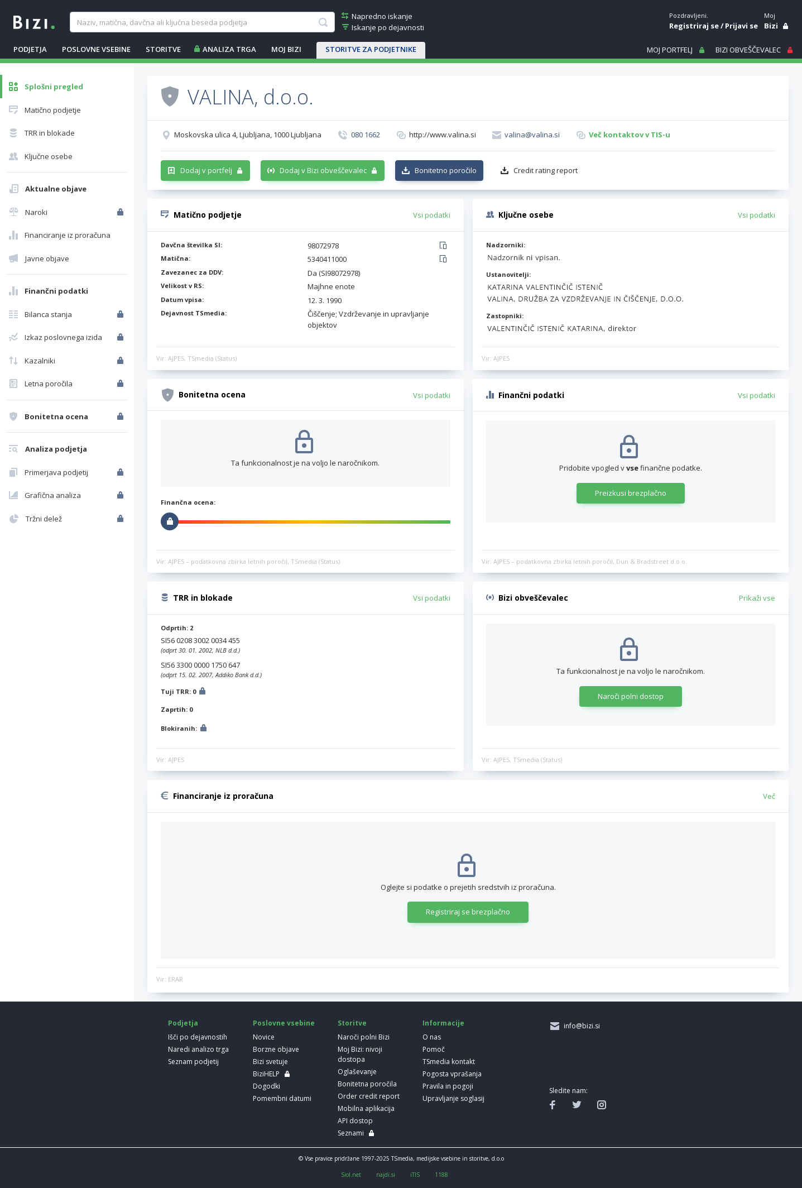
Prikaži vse (757, 598)
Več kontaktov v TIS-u (629, 135)
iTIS (415, 1175)
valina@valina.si (532, 135)
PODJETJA (30, 49)
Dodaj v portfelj (206, 170)
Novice (264, 1037)
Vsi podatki (431, 215)
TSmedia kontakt (448, 1061)
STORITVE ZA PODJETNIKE (370, 49)
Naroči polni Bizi (364, 1037)
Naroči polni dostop (631, 696)
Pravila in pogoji (447, 1086)
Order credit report (369, 1096)
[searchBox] (202, 22)
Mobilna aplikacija (366, 1108)
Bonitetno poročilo (446, 170)
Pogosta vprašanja (452, 1074)
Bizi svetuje (270, 1061)
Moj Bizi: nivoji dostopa (360, 1054)
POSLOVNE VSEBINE (96, 49)
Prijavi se (741, 26)
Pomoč (433, 1049)
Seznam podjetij (193, 1061)
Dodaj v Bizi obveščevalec (323, 170)
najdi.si (385, 1175)
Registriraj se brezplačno (468, 912)
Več (769, 796)
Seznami (351, 1133)
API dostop (355, 1120)
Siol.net (351, 1175)
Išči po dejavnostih (197, 1037)
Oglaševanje (357, 1071)
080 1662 (365, 135)
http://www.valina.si (442, 135)
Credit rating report (545, 170)
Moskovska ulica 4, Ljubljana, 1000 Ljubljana (247, 135)
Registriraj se (694, 26)
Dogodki (266, 1086)
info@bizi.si (580, 1026)
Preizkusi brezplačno (630, 493)
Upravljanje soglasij (453, 1098)
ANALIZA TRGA (229, 49)
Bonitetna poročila (367, 1084)
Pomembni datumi (282, 1098)
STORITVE (163, 49)
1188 (441, 1175)
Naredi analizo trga (198, 1049)
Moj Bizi (286, 49)
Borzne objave (276, 1049)
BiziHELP (266, 1074)
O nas (431, 1037)
